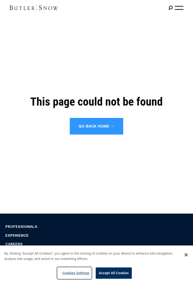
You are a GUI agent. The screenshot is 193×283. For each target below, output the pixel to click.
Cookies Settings (75, 273)
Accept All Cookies (114, 273)
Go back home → (97, 126)
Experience (17, 235)
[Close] (186, 254)
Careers (14, 244)
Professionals (21, 226)
